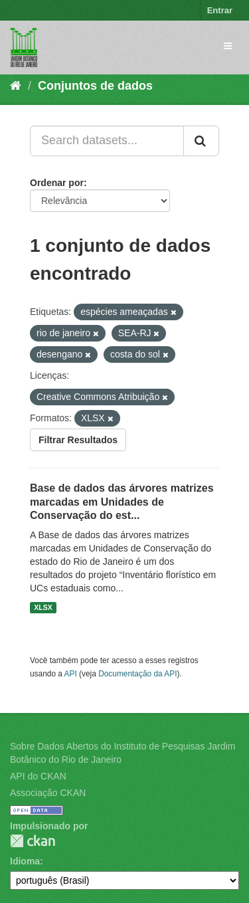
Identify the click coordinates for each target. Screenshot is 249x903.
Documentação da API (137, 673)
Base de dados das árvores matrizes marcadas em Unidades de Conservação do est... (122, 502)
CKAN (32, 841)
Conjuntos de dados (95, 85)
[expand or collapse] (227, 46)
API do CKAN (38, 776)
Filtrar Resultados (78, 440)
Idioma (25, 861)
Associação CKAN (48, 792)
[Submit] (201, 141)
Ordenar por (57, 182)
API (70, 673)
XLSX (43, 607)
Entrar (219, 10)
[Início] (15, 85)
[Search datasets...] (107, 141)
